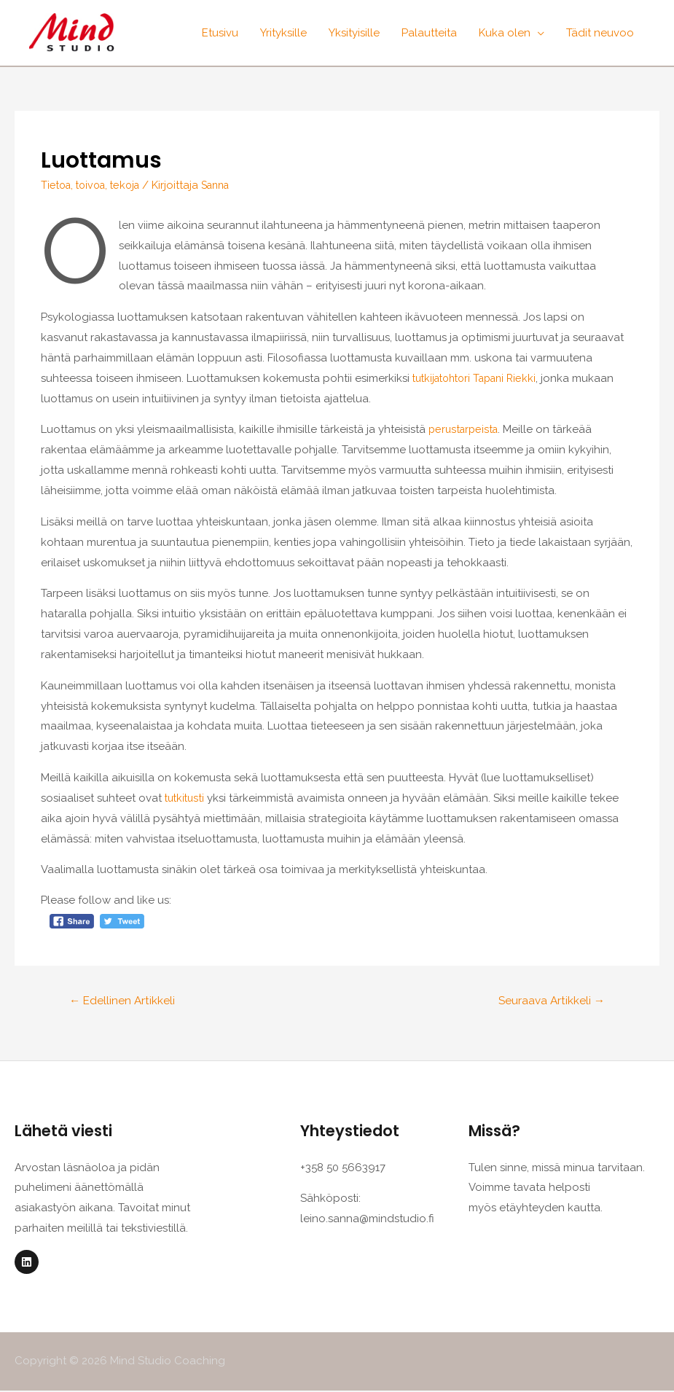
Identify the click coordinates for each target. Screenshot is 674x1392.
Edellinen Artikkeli (124, 1001)
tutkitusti (188, 798)
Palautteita (429, 32)
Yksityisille (354, 32)
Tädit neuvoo (600, 32)
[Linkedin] (27, 1263)
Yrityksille (283, 32)
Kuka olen (504, 32)
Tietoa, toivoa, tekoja (95, 185)
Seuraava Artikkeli (549, 1001)
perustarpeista (465, 429)
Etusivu (220, 32)
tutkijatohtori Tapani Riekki (479, 378)
